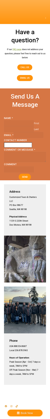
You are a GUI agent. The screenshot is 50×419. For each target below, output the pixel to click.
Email (8, 135)
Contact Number (15, 140)
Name (8, 118)
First (36, 123)
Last (36, 129)
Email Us (25, 78)
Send (25, 176)
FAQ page (16, 49)
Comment (10, 164)
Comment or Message (19, 149)
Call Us (25, 67)
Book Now (27, 412)
